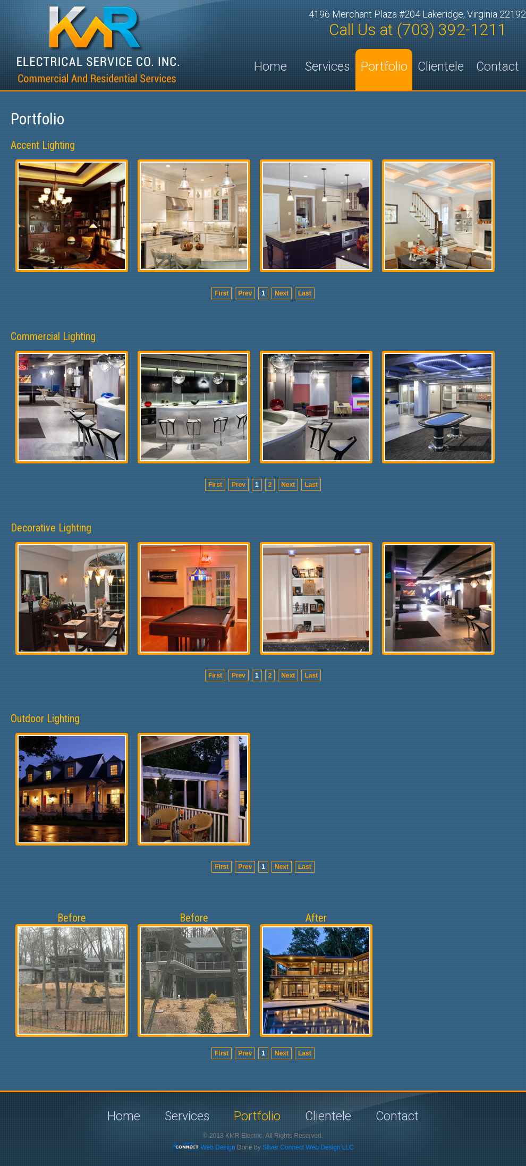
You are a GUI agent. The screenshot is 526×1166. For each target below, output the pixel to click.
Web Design (217, 1147)
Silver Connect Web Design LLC (308, 1147)
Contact (497, 67)
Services (327, 67)
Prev (245, 293)
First (221, 293)
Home (270, 67)
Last (304, 293)
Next (282, 293)
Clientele (441, 67)
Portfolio (384, 67)
